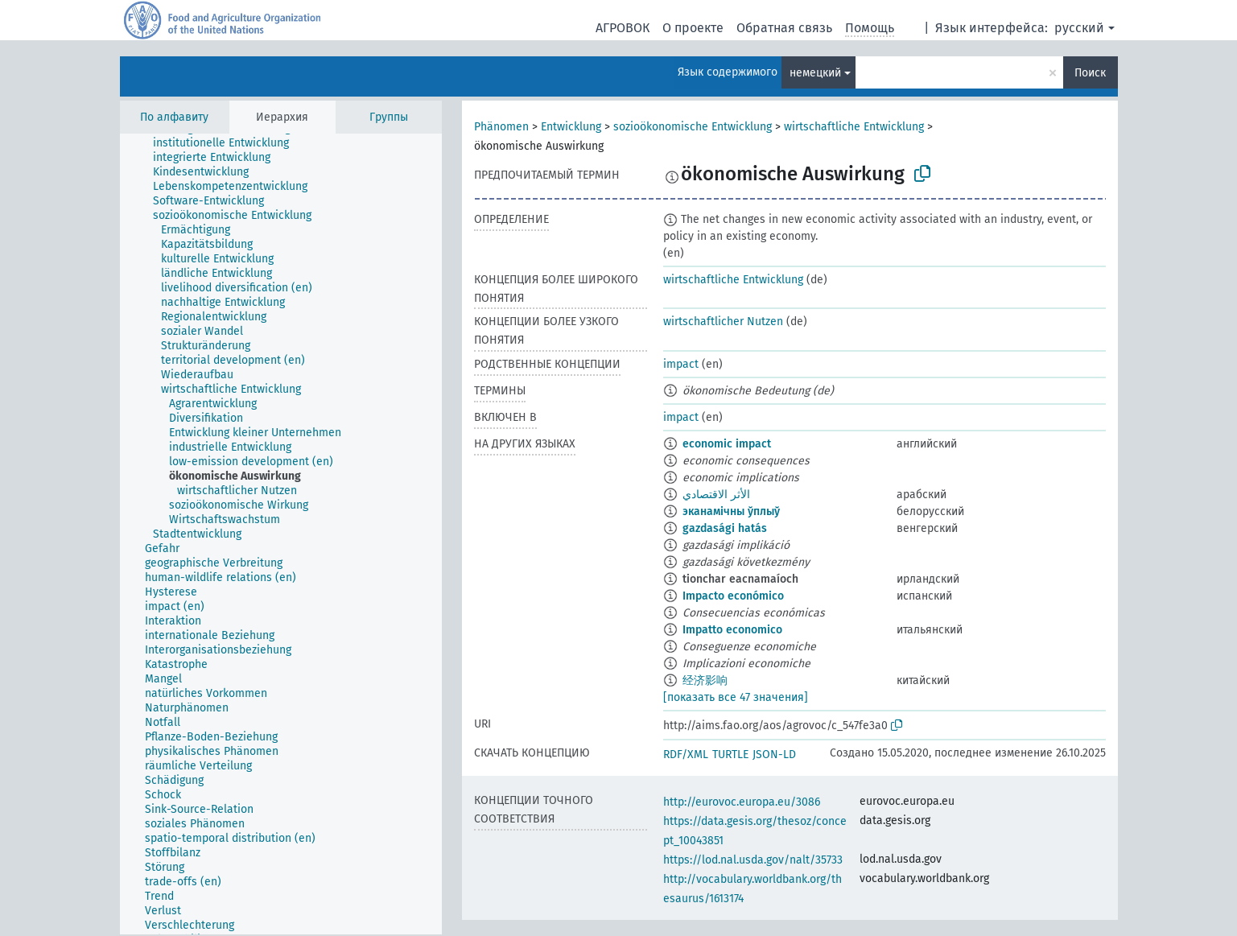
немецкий (815, 73)
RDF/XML (685, 754)
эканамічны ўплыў (731, 511)
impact (681, 364)
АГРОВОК (622, 27)
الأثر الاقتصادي (716, 494)
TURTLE (730, 754)
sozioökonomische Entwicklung (692, 127)
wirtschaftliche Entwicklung (854, 127)
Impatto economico (732, 630)
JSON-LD (774, 754)
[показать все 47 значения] (735, 697)
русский (1079, 27)
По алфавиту (174, 117)
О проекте (693, 27)
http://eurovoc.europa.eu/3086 (741, 802)
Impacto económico (733, 596)
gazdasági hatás (724, 528)
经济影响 (705, 680)
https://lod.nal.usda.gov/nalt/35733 (753, 860)
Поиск (1090, 73)
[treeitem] (227, 143)
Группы (388, 117)
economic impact (726, 444)
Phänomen (501, 127)
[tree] (281, 534)
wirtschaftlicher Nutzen (723, 321)
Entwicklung (571, 127)
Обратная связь (784, 27)
